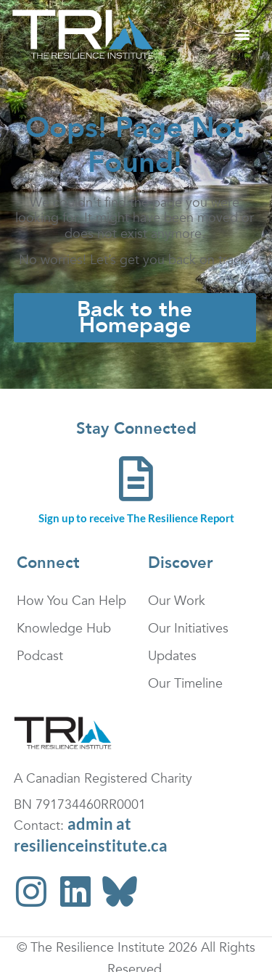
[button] (242, 34)
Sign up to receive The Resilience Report (136, 517)
